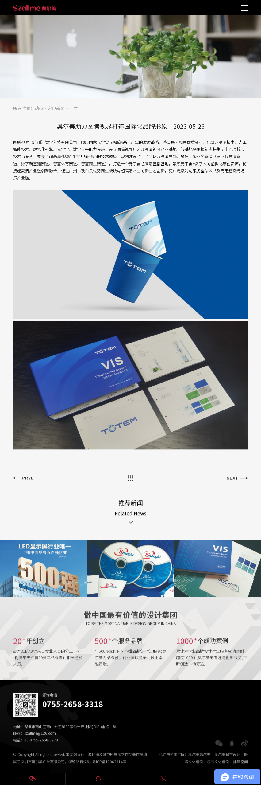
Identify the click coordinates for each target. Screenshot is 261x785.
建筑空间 (240, 766)
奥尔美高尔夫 (199, 759)
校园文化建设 (218, 766)
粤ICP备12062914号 (109, 766)
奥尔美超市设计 (227, 759)
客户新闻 (56, 108)
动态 (39, 108)
